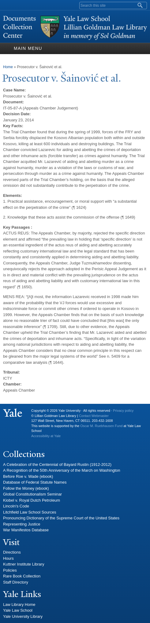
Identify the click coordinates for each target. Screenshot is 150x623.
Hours (8, 558)
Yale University (12, 413)
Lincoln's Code (16, 506)
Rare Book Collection (21, 576)
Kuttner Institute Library (23, 564)
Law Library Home (19, 604)
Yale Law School (17, 610)
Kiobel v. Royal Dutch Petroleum (31, 500)
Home (8, 67)
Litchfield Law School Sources (29, 512)
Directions (12, 552)
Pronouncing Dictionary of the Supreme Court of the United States (61, 518)
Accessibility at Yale (46, 436)
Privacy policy (123, 410)
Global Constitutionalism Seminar (32, 494)
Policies (10, 570)
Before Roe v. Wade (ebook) (28, 476)
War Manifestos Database (26, 530)
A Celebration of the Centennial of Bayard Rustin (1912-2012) (57, 464)
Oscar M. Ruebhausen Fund (101, 426)
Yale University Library (23, 616)
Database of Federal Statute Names (34, 482)
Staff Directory (15, 582)
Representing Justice (21, 524)
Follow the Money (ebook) (26, 488)
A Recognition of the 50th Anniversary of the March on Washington (61, 470)
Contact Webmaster (94, 416)
